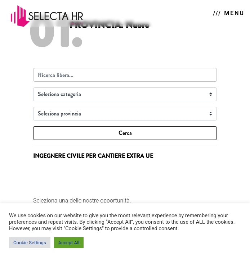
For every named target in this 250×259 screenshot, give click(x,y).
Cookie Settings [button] (29, 242)
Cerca (125, 133)
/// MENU (229, 13)
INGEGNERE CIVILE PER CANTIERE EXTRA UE (93, 156)
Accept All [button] (69, 242)
